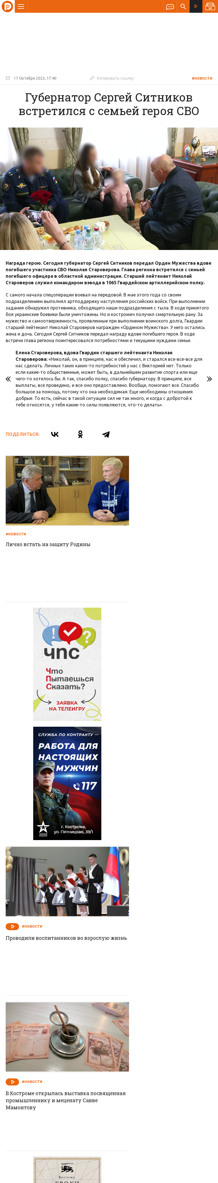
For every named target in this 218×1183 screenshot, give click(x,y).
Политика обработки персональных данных (130, 1157)
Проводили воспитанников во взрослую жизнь (153, 676)
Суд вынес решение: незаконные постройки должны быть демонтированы (156, 963)
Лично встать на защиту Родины (50, 530)
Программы (178, 1040)
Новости (68, 1040)
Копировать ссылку (112, 78)
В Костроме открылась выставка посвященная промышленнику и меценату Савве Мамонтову (51, 821)
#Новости (202, 78)
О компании (40, 1040)
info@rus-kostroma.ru (59, 1076)
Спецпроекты (97, 1040)
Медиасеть (201, 1176)
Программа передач (139, 1040)
